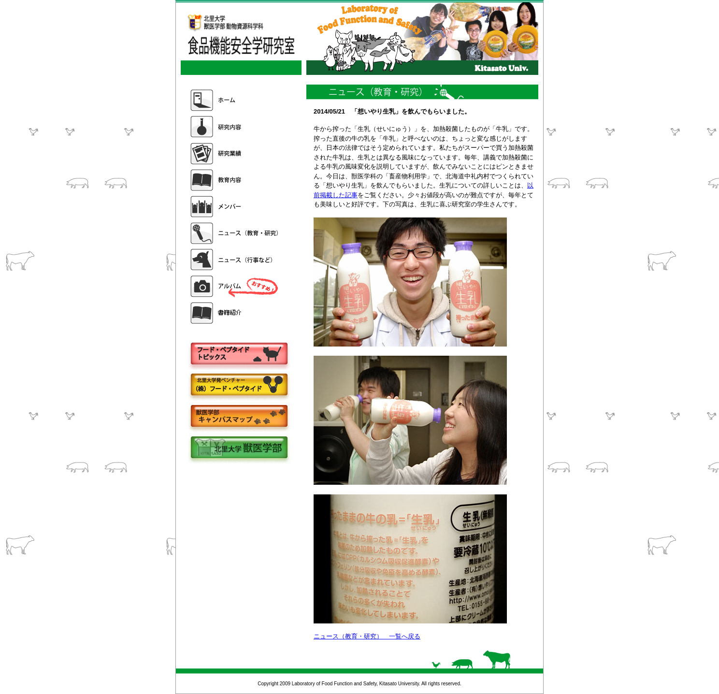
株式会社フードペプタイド (239, 385)
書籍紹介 (235, 313)
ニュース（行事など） (235, 260)
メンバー (235, 206)
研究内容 (235, 127)
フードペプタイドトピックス (239, 354)
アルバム (235, 286)
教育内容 (235, 180)
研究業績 (235, 153)
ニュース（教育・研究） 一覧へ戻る (367, 636)
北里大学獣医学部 (239, 448)
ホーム (235, 100)
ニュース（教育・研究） (235, 233)
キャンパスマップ (239, 417)
